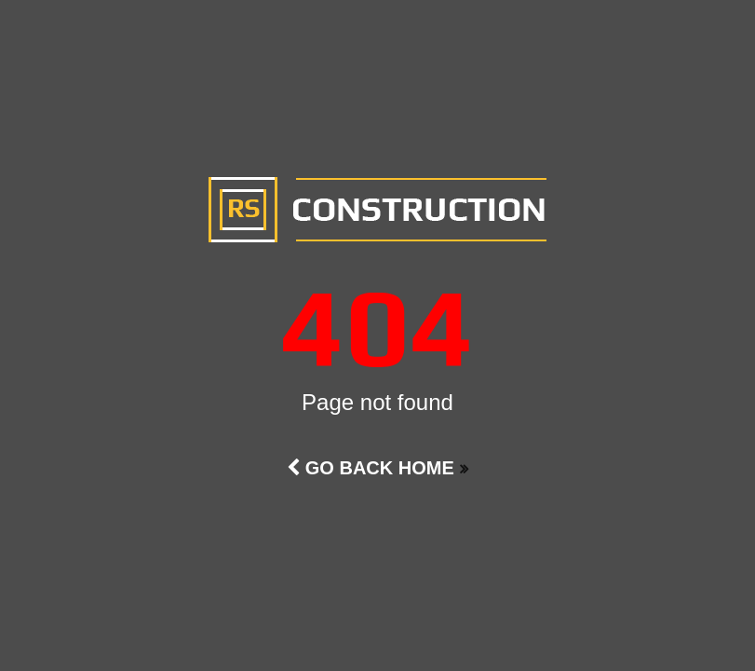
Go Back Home (370, 468)
